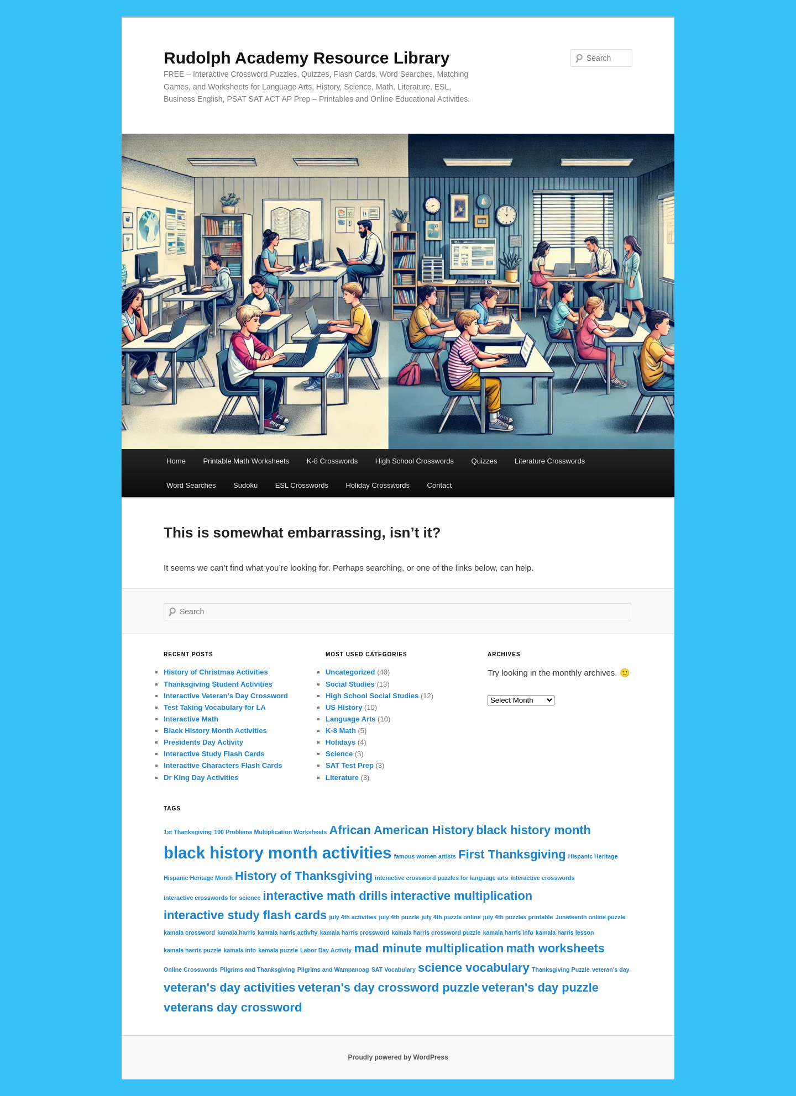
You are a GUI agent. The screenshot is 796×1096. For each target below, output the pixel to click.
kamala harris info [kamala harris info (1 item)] (508, 932)
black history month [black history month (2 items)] (533, 830)
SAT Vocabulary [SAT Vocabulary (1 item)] (393, 969)
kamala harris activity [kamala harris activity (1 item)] (287, 932)
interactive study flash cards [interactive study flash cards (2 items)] (245, 915)
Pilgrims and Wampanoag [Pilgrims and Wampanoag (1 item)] (333, 969)
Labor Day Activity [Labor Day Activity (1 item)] (326, 950)
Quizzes (485, 461)
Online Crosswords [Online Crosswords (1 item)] (191, 969)
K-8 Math (341, 730)
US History (344, 707)
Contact (439, 485)
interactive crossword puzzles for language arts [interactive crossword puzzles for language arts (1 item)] (441, 877)
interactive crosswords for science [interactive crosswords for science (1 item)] (212, 897)
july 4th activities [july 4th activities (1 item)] (352, 917)
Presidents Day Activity (203, 742)
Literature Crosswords (550, 461)
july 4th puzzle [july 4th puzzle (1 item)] (399, 917)
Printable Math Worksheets (246, 461)
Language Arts (351, 719)
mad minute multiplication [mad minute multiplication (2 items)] (429, 948)
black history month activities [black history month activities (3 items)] (277, 853)
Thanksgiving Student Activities (218, 684)
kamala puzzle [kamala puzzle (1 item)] (278, 950)
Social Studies (350, 684)
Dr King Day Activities (201, 777)
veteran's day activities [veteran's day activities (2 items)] (230, 987)
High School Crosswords (414, 461)
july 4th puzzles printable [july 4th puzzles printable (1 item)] (518, 917)
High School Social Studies (372, 696)
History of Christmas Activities (216, 672)
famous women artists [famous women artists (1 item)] (425, 856)
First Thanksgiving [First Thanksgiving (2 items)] (511, 854)
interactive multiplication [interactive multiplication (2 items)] (461, 896)
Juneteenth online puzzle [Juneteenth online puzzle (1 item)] (591, 917)
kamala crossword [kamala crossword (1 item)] (189, 932)
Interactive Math (191, 719)
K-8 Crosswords (332, 461)
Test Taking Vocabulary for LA (215, 707)
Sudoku (245, 485)
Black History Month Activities (215, 730)
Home (176, 461)
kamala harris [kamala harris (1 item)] (236, 932)
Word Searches (191, 485)
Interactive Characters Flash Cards (223, 765)
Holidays (340, 742)
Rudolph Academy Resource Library (306, 58)
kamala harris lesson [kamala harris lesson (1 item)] (565, 932)
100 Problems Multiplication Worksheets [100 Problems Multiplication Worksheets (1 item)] (270, 832)
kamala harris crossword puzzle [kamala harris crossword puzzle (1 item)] (435, 932)
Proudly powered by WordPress (398, 1057)
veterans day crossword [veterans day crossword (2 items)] (233, 1007)
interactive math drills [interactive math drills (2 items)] (325, 896)
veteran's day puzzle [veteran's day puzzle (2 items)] (540, 987)
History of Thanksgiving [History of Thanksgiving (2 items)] (304, 876)
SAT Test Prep (350, 765)
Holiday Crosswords (377, 485)
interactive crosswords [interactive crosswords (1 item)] (542, 877)
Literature (342, 777)
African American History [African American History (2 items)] (401, 830)
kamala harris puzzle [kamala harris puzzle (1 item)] (192, 950)
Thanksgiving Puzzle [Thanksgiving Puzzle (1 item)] (561, 969)
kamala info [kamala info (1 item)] (239, 950)
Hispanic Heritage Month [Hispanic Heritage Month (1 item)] (198, 877)
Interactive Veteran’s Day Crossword (226, 696)
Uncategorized (350, 672)
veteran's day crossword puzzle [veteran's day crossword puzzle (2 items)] (388, 987)
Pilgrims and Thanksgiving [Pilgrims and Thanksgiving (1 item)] (257, 969)
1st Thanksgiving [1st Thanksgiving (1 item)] (188, 832)
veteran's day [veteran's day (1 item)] (611, 969)
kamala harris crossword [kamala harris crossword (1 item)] (355, 932)
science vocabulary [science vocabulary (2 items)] (474, 967)
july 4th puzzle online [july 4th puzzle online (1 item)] (450, 917)
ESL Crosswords (301, 485)
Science (339, 754)
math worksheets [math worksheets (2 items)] (555, 948)
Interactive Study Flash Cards (214, 754)
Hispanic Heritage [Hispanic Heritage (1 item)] (593, 856)
